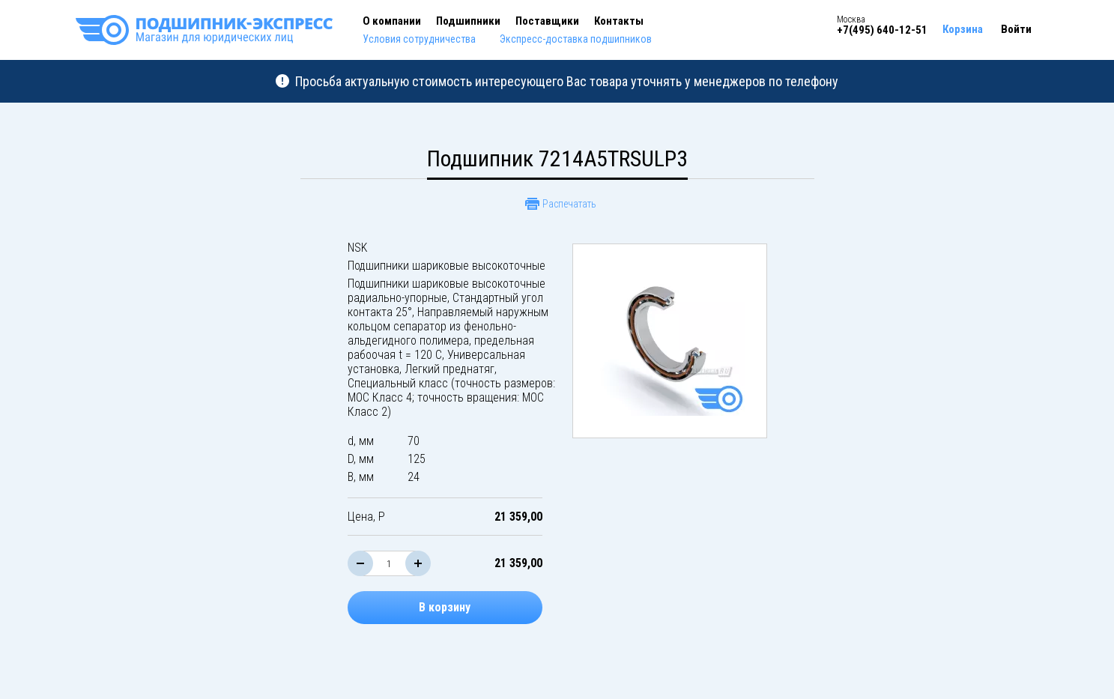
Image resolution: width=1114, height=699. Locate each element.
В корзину (444, 607)
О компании (392, 21)
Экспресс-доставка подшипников (576, 39)
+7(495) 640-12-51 (882, 30)
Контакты (619, 21)
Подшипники (468, 21)
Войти (1016, 29)
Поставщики (547, 21)
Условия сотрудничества (419, 39)
